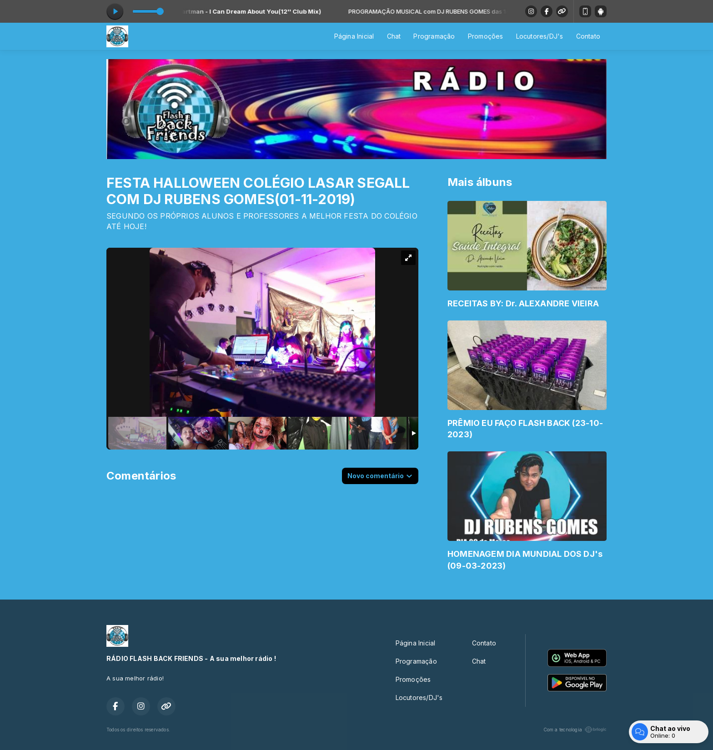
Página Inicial (354, 36)
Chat (394, 36)
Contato (588, 36)
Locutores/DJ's (539, 36)
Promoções (485, 36)
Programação (434, 36)
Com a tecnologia (575, 729)
